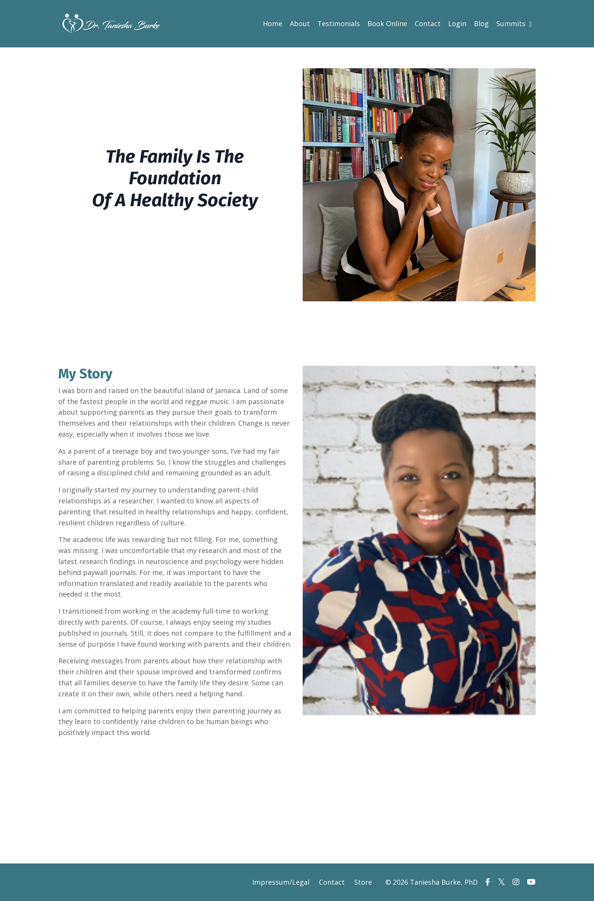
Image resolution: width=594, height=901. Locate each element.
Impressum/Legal (281, 882)
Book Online (387, 23)
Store (363, 882)
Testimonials (338, 23)
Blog (481, 23)
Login (457, 23)
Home (272, 23)
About (300, 23)
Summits (514, 23)
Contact (428, 23)
